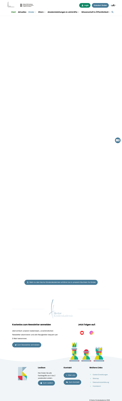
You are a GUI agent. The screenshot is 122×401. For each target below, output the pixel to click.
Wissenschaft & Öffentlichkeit (95, 12)
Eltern (41, 12)
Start (13, 12)
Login (85, 5)
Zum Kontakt (72, 382)
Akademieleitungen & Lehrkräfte (62, 12)
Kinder (31, 12)
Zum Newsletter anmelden (27, 345)
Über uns (70, 375)
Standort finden (100, 5)
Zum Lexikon (47, 383)
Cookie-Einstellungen (100, 375)
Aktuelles (22, 12)
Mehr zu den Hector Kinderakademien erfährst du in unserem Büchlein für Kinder (61, 282)
